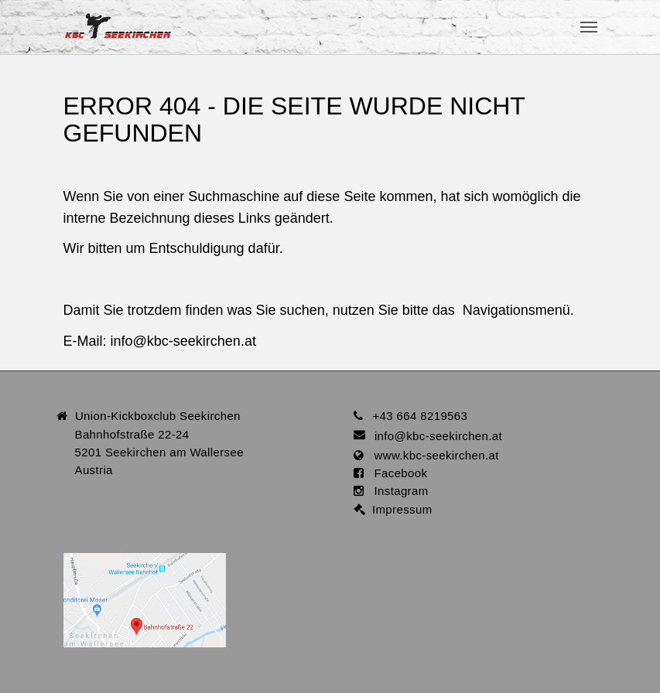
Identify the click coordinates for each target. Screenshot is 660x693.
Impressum (399, 509)
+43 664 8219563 (419, 415)
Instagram (396, 490)
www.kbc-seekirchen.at (431, 455)
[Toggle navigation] (588, 27)
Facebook (396, 473)
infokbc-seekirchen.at (183, 341)
